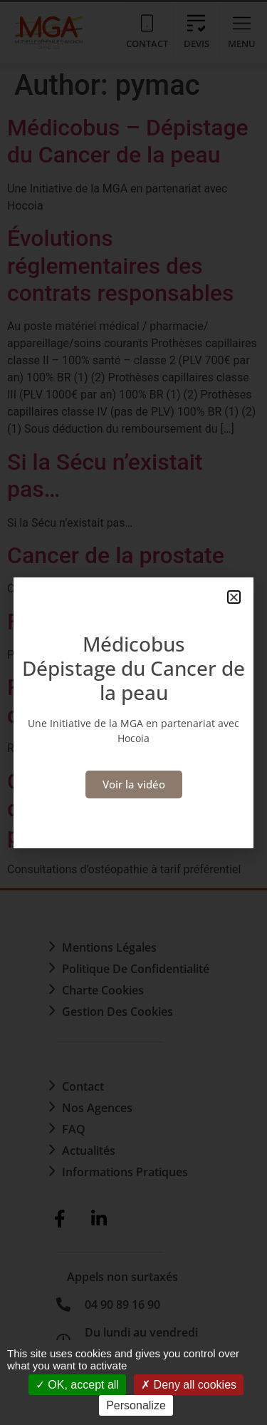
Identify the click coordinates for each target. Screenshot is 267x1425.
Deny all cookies (188, 1385)
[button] (234, 597)
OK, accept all (77, 1385)
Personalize (136, 1405)
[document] (133, 712)
